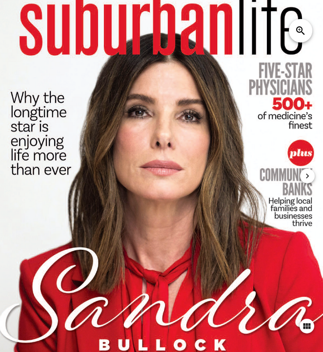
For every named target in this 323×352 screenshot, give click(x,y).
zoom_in (300, 31)
